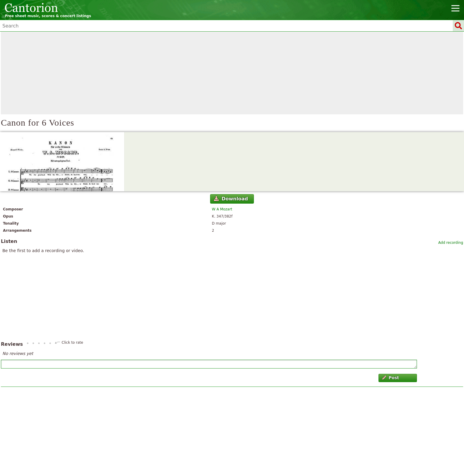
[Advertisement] (232, 73)
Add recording (450, 243)
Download (231, 199)
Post (390, 377)
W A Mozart (222, 209)
